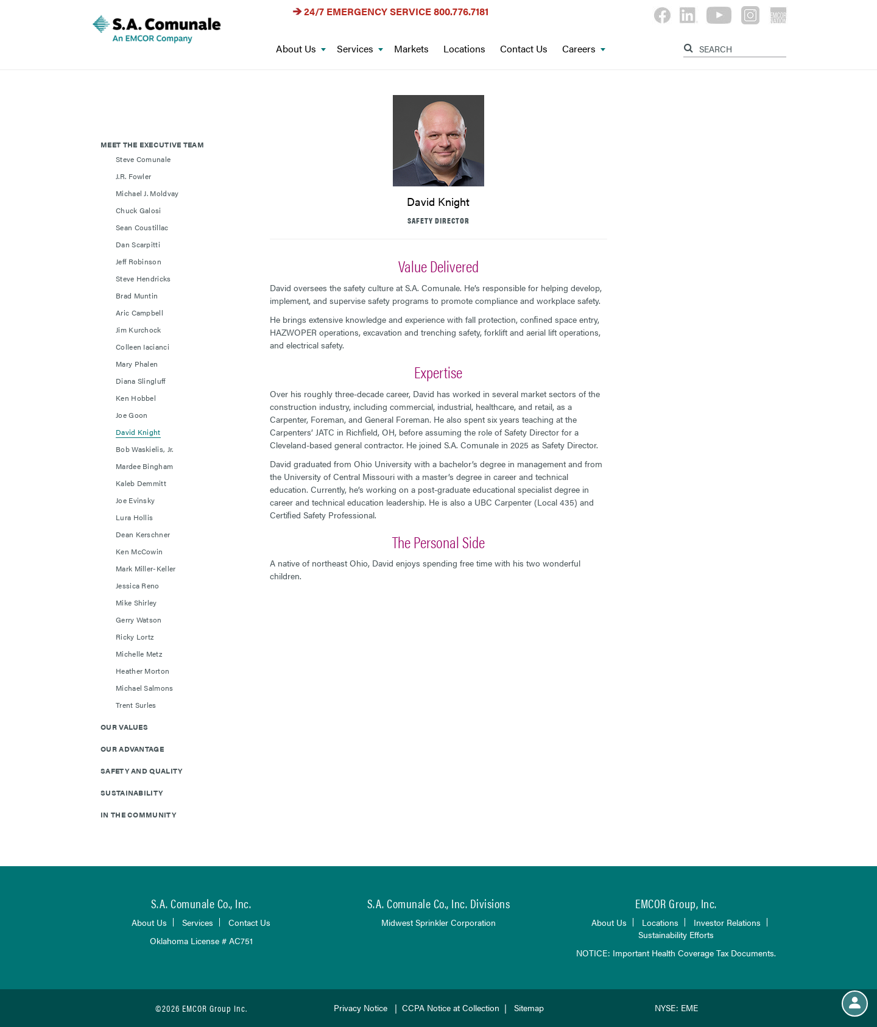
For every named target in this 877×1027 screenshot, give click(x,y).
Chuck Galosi (138, 210)
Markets (411, 49)
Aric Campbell (139, 312)
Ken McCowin (139, 551)
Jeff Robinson (138, 261)
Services (360, 49)
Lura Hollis (134, 517)
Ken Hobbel (136, 397)
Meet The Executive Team (152, 144)
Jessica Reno (138, 585)
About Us (301, 49)
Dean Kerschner (143, 534)
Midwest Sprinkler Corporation (438, 922)
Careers (583, 49)
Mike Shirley (136, 602)
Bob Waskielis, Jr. (144, 448)
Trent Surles (136, 704)
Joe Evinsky (135, 500)
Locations (464, 49)
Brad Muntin (137, 295)
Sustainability (131, 792)
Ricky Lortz (134, 636)
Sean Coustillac (142, 227)
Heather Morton (142, 670)
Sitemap (529, 1007)
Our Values (124, 726)
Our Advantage (132, 748)
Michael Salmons (145, 687)
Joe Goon (131, 414)
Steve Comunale (143, 159)
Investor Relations (727, 922)
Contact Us (524, 49)
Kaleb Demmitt (141, 483)
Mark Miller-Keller (145, 568)
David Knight (138, 431)
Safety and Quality (141, 770)
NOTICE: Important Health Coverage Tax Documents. (676, 953)
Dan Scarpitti (138, 244)
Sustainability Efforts (676, 934)
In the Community (138, 814)
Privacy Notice (360, 1007)
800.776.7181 (461, 11)
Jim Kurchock (138, 329)
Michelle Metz (139, 653)
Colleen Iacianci (142, 346)
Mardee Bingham (144, 466)
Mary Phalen (137, 363)
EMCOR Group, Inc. (676, 903)
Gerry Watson (139, 619)
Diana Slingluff (141, 380)
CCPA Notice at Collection (450, 1007)
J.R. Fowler (133, 176)
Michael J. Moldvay (147, 193)
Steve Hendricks (143, 278)
